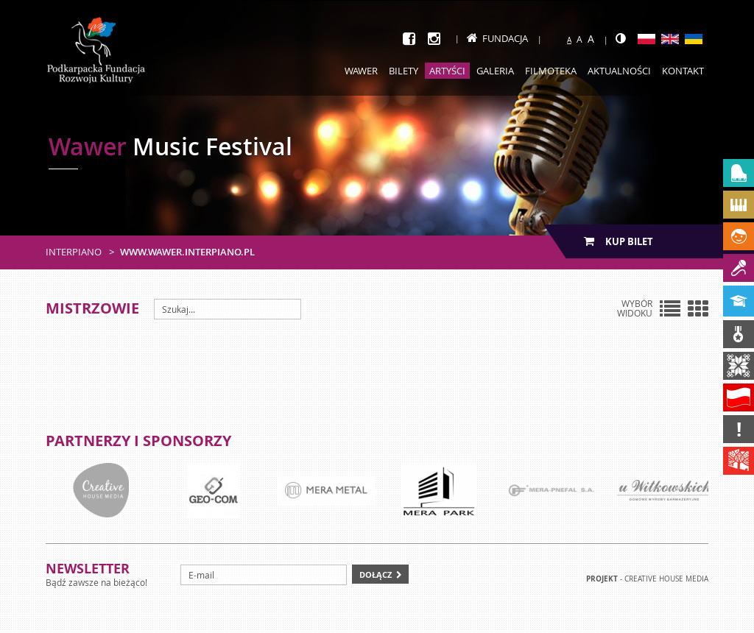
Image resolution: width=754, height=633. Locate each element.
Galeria (495, 70)
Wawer (361, 70)
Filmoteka (551, 70)
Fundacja (497, 38)
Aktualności (619, 70)
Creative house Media (666, 579)
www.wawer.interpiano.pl (187, 251)
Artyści (447, 70)
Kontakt (683, 70)
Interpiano (74, 251)
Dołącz (375, 574)
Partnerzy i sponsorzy (138, 440)
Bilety (403, 70)
